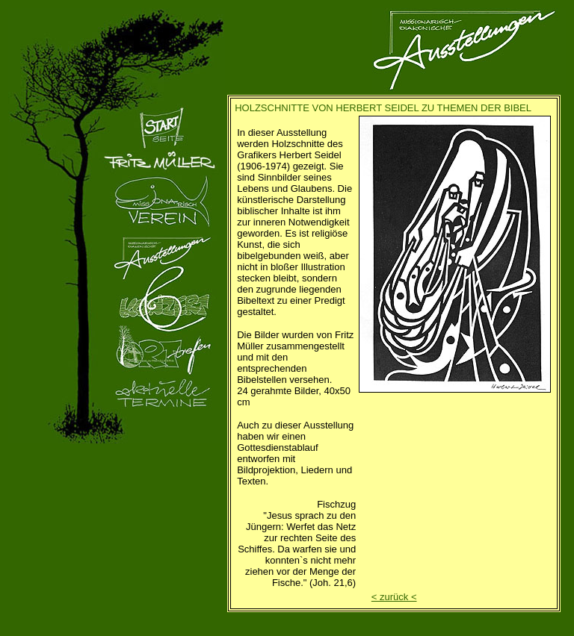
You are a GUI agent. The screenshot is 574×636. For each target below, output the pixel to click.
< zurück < (394, 596)
